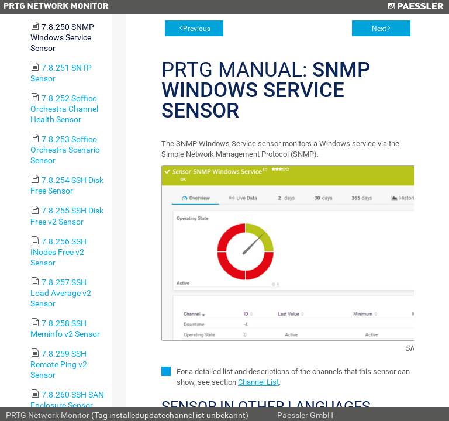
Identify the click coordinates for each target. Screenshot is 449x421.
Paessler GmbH (305, 415)
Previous (196, 29)
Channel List (258, 382)
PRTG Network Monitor (47, 415)
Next (379, 29)
